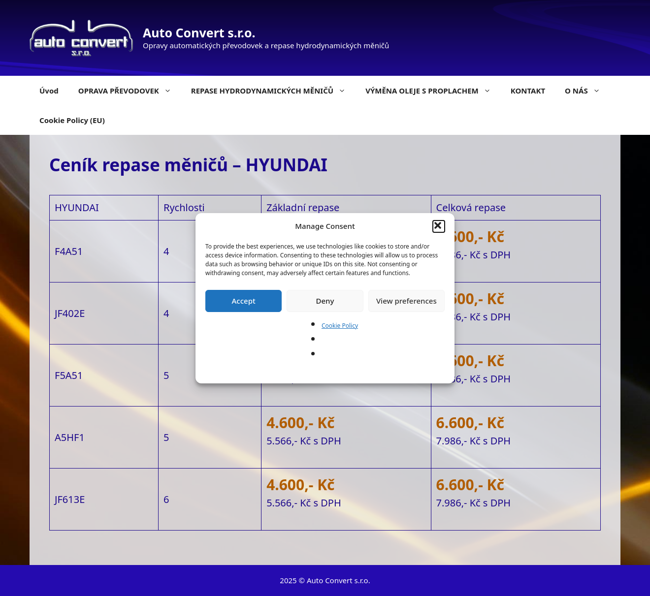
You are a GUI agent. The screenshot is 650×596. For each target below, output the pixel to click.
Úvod (49, 90)
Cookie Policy (340, 325)
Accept (244, 301)
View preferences (406, 301)
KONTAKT (528, 90)
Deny (325, 301)
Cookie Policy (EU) (72, 120)
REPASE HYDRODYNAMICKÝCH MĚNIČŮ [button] (273, 90)
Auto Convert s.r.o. (199, 32)
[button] (439, 226)
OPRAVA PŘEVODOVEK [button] (129, 90)
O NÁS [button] (587, 90)
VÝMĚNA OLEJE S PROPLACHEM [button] (433, 90)
